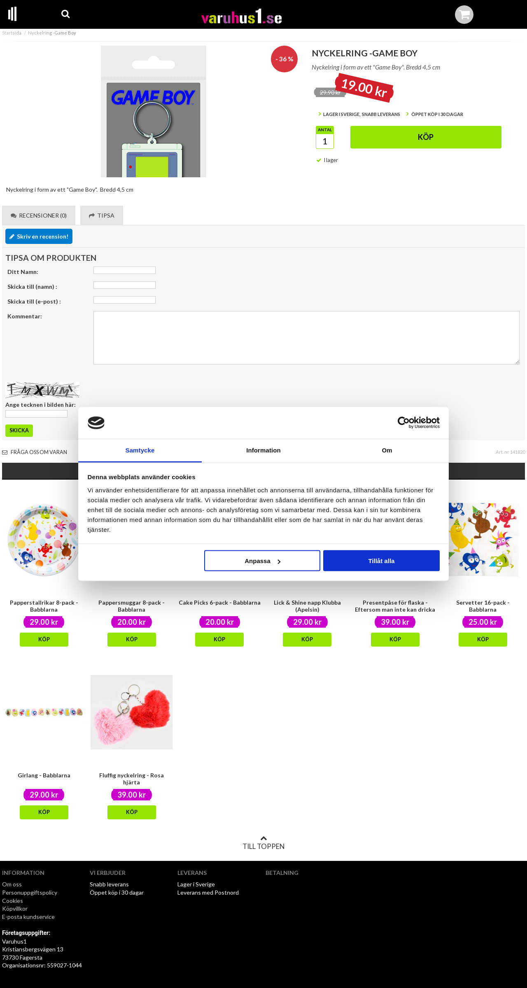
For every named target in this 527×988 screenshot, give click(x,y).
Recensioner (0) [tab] (39, 215)
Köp (426, 136)
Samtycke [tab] (140, 449)
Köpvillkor (15, 908)
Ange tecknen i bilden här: (40, 404)
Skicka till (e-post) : (34, 301)
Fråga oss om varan (34, 452)
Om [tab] (387, 449)
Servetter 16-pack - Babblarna (483, 606)
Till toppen (263, 843)
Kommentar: (24, 316)
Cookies (12, 900)
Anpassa (262, 560)
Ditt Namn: (22, 271)
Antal (325, 129)
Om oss (12, 884)
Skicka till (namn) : (32, 286)
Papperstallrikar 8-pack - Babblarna (44, 606)
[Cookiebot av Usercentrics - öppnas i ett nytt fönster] (404, 423)
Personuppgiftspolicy (29, 892)
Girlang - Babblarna (44, 775)
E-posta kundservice (29, 916)
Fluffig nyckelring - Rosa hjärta (131, 779)
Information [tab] (263, 449)
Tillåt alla (381, 560)
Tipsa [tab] (101, 215)
